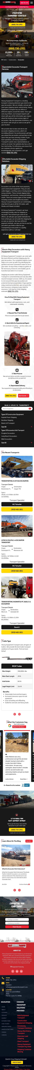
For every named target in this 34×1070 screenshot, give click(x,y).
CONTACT (4, 1018)
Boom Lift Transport (8, 423)
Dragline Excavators (8, 433)
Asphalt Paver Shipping (9, 417)
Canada (4, 1032)
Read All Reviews (19, 727)
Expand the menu (31, 3)
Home (4, 60)
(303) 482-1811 (17, 509)
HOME (3, 1007)
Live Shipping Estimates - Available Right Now (17, 7)
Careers (4, 1035)
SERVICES (4, 1015)
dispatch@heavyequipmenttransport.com (17, 986)
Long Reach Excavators (9, 436)
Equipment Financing (17, 967)
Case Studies (5, 1024)
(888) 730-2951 (25, 3)
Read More (24, 779)
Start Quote (23, 396)
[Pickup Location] (18, 919)
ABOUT (3, 1009)
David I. (17, 627)
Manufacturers (6, 1026)
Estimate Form (6, 1021)
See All (29, 841)
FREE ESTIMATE (17, 1062)
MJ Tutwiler (17, 504)
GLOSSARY (4, 1012)
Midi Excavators (6, 439)
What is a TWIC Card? (7, 1029)
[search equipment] (15, 409)
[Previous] (14, 714)
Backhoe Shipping (7, 420)
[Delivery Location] (18, 923)
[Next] (19, 714)
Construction (12, 60)
